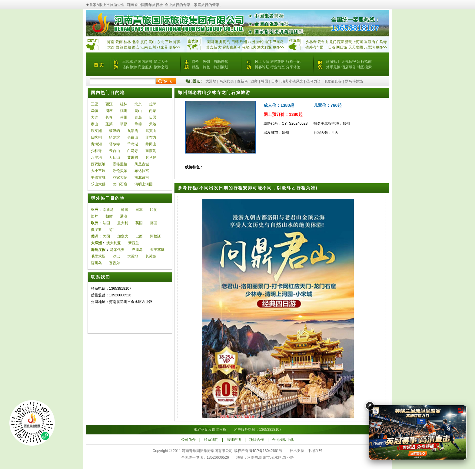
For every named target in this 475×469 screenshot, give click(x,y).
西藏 (127, 47)
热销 (206, 61)
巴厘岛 (278, 42)
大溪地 (223, 47)
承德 (138, 124)
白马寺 (381, 42)
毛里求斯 (98, 256)
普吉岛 (211, 47)
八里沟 (369, 47)
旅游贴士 (333, 61)
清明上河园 (144, 184)
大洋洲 (96, 243)
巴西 (139, 236)
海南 (111, 42)
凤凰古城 (142, 164)
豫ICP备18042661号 (265, 451)
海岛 (226, 42)
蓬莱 (109, 124)
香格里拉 (120, 164)
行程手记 (293, 61)
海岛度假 (98, 250)
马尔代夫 (249, 47)
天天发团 (355, 47)
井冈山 (150, 144)
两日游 (341, 47)
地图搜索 (364, 67)
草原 (123, 124)
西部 (119, 47)
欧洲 (243, 42)
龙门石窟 (120, 184)
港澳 (218, 42)
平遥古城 (98, 177)
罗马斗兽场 (354, 81)
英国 (139, 223)
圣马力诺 (313, 81)
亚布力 (150, 137)
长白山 (132, 137)
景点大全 (161, 61)
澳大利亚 (264, 47)
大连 (111, 47)
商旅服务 (145, 67)
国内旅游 (145, 61)
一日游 (329, 47)
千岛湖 (132, 144)
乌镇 (94, 111)
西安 (135, 47)
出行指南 (364, 61)
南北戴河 (142, 177)
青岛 (138, 117)
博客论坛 (262, 67)
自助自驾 (221, 61)
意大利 (122, 223)
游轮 (260, 42)
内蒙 (152, 111)
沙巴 (116, 256)
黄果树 (132, 157)
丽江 (109, 104)
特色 (206, 67)
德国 (153, 223)
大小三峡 (98, 171)
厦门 (144, 42)
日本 (274, 81)
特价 (195, 61)
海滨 (177, 42)
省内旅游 (129, 67)
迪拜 (268, 42)
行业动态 (277, 67)
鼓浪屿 (114, 131)
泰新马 (235, 47)
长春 (109, 117)
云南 (119, 42)
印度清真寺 (333, 81)
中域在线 (315, 451)
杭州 (123, 111)
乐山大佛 (98, 184)
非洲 (251, 42)
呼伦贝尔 (120, 171)
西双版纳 (98, 164)
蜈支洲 (96, 131)
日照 (152, 117)
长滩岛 (150, 256)
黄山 (152, 42)
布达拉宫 (142, 171)
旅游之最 (161, 67)
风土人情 (262, 61)
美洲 (94, 236)
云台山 (322, 42)
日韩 (235, 42)
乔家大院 (120, 177)
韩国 (264, 81)
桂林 (127, 42)
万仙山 (114, 157)
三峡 (168, 42)
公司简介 (188, 439)
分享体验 (293, 67)
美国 (210, 42)
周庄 (109, 111)
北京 (135, 42)
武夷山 (150, 131)
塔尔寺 (114, 144)
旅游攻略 (277, 61)
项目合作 (256, 439)
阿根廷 (155, 236)
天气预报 (348, 61)
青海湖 (96, 144)
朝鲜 (109, 216)
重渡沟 (150, 151)
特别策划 (221, 67)
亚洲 (94, 210)
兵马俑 (150, 157)
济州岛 (96, 263)
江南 (144, 47)
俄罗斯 (96, 230)
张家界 (162, 47)
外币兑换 (333, 67)
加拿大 (122, 236)
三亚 (94, 104)
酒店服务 (348, 67)
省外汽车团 (314, 47)
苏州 (123, 117)
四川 (152, 47)
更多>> (175, 47)
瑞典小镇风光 (292, 81)
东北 (160, 42)
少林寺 (311, 42)
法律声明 (234, 439)
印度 (153, 210)
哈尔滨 (114, 137)
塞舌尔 (114, 263)
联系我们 (211, 439)
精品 (195, 67)
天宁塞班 (157, 250)
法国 (106, 223)
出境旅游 (129, 61)
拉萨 (152, 104)
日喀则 (96, 137)
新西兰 (133, 243)
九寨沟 (132, 131)
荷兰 (112, 230)
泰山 (94, 124)
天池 (152, 124)
